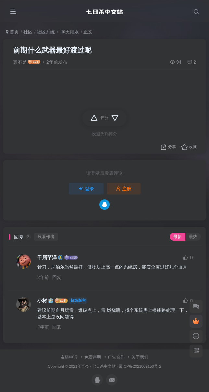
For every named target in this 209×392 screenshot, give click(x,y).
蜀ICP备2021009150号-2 (140, 366)
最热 (193, 236)
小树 (42, 300)
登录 (86, 188)
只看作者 (46, 236)
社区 (27, 31)
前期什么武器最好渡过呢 (52, 50)
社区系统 (46, 31)
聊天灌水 (69, 31)
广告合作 (116, 357)
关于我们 (139, 357)
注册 (123, 188)
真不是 (20, 62)
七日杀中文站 (104, 366)
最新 (177, 236)
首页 (12, 31)
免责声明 (92, 357)
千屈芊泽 (47, 257)
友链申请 (69, 357)
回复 (56, 277)
